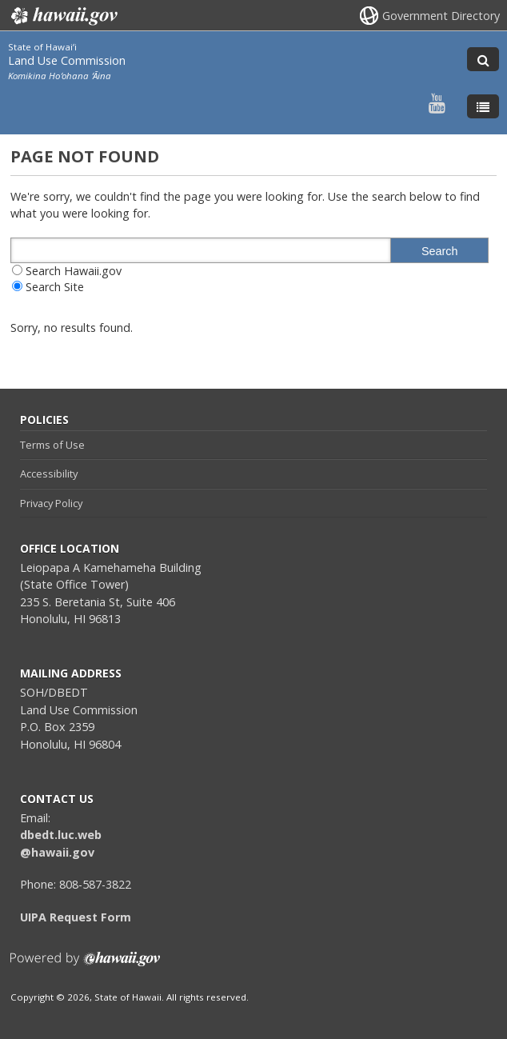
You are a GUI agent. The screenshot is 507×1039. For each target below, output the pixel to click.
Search (439, 251)
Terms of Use (52, 445)
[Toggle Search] (483, 59)
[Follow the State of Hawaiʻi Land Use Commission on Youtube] (437, 103)
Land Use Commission (67, 60)
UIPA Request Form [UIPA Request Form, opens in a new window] (75, 917)
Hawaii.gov (63, 16)
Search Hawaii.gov (74, 270)
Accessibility (49, 473)
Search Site (55, 286)
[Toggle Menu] (483, 106)
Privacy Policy (51, 503)
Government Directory (441, 15)
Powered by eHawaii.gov (85, 965)
